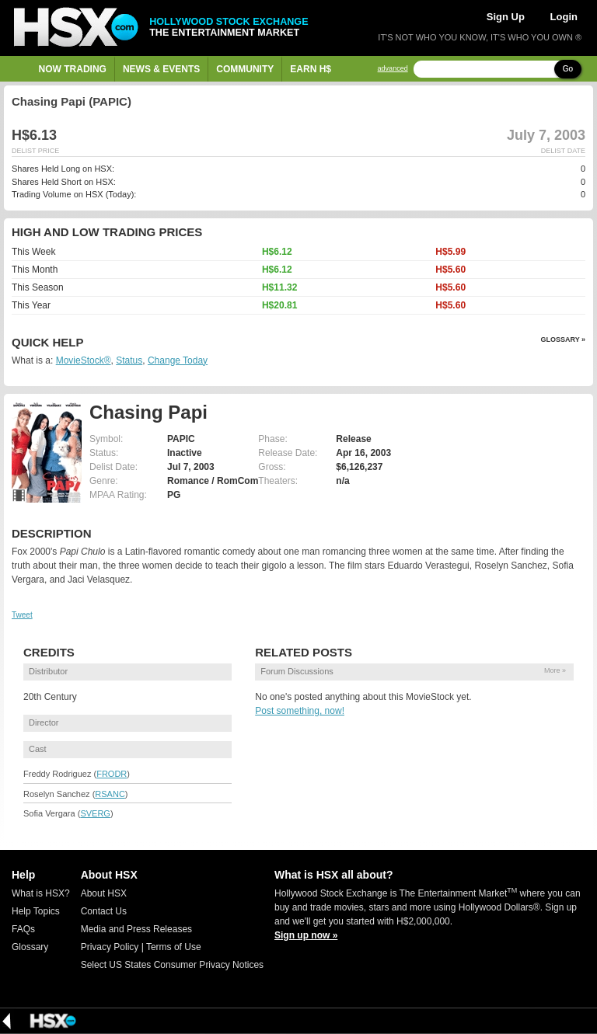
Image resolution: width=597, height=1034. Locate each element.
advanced (393, 68)
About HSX (104, 893)
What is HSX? (41, 893)
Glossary (30, 947)
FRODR (111, 773)
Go (568, 68)
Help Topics (36, 911)
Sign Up (506, 17)
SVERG (95, 813)
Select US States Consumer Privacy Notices (172, 964)
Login (564, 17)
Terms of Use (173, 947)
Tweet (22, 615)
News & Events (161, 69)
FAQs (23, 929)
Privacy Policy (110, 947)
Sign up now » (305, 935)
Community (245, 69)
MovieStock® (83, 360)
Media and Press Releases (136, 929)
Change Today (178, 360)
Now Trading (72, 69)
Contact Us (104, 911)
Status (129, 360)
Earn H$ (310, 69)
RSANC (110, 794)
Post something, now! (299, 710)
